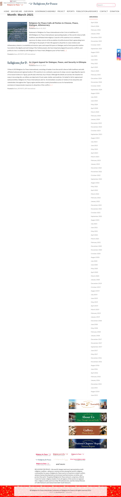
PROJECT (61, 11)
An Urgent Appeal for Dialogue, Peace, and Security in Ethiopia (57, 62)
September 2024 (96, 89)
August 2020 (95, 257)
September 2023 (96, 134)
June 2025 (94, 60)
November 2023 (96, 127)
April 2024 (94, 108)
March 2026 (95, 26)
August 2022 (95, 183)
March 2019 (95, 309)
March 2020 (95, 276)
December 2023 (96, 123)
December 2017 (96, 339)
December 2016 (96, 358)
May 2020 (94, 268)
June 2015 (94, 388)
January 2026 (95, 34)
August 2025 (95, 52)
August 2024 (95, 93)
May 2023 (94, 149)
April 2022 (94, 190)
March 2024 (95, 112)
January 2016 (95, 380)
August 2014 (95, 391)
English (13, 1)
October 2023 (95, 130)
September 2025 (96, 48)
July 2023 (94, 142)
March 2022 (95, 194)
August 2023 (95, 138)
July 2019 (94, 294)
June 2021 (94, 227)
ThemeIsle (68, 492)
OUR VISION (28, 11)
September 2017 (96, 347)
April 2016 (94, 373)
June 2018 (94, 324)
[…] (36, 50)
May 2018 (94, 328)
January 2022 (95, 201)
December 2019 (96, 283)
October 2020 (95, 253)
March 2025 (95, 71)
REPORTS (70, 11)
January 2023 (95, 164)
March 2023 (95, 157)
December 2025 (96, 37)
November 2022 (96, 171)
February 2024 (96, 116)
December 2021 (96, 205)
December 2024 (96, 78)
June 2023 (94, 145)
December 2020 (96, 246)
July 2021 (94, 224)
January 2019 (95, 317)
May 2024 (94, 104)
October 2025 (95, 45)
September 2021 (96, 216)
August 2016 (95, 365)
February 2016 (96, 376)
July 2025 (94, 56)
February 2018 (96, 332)
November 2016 (96, 362)
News (15, 54)
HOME (6, 11)
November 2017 (96, 343)
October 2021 (95, 212)
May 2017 (94, 354)
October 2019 (95, 287)
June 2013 (94, 395)
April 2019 (94, 306)
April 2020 (94, 272)
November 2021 (96, 209)
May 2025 (94, 63)
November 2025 (96, 41)
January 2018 (95, 335)
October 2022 (95, 175)
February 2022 (96, 198)
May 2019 (94, 302)
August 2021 (95, 220)
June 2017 (94, 350)
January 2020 (95, 280)
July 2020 (94, 261)
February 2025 (96, 75)
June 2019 (94, 298)
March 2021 (95, 239)
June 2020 (94, 265)
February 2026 (96, 30)
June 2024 (94, 101)
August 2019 (95, 291)
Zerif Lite (52, 492)
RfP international (30, 54)
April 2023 (94, 153)
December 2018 (96, 321)
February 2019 (96, 313)
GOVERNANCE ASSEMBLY (45, 11)
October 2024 (95, 86)
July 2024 (94, 97)
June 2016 (94, 369)
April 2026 (94, 22)
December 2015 (96, 384)
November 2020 (96, 250)
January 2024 (95, 119)
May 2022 (94, 186)
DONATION (114, 11)
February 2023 (96, 160)
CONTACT (104, 11)
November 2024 (96, 82)
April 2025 (94, 67)
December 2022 (96, 168)
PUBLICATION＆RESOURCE (87, 11)
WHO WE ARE (16, 11)
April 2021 (94, 235)
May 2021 (94, 231)
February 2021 (96, 242)
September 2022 (96, 179)
